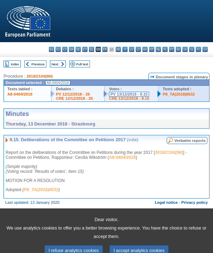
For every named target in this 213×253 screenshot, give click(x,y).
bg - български (51, 49)
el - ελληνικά (91, 49)
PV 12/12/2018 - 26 (73, 94)
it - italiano (125, 49)
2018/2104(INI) (39, 76)
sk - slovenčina (185, 49)
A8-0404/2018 (19, 94)
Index (15, 64)
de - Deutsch (78, 49)
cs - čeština (64, 49)
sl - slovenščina (191, 49)
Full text (82, 64)
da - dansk (71, 49)
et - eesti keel (85, 49)
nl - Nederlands (158, 49)
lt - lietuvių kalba (138, 49)
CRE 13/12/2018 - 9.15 (129, 98)
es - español (58, 49)
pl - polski (165, 49)
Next (54, 64)
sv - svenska (205, 49)
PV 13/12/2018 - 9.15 (129, 94)
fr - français (105, 49)
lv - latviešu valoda (131, 49)
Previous (38, 64)
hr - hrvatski (118, 49)
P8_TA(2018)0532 (179, 94)
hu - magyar (145, 49)
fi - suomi (198, 49)
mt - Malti (151, 49)
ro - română (178, 49)
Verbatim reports (190, 140)
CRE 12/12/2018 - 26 (74, 98)
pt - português (171, 49)
